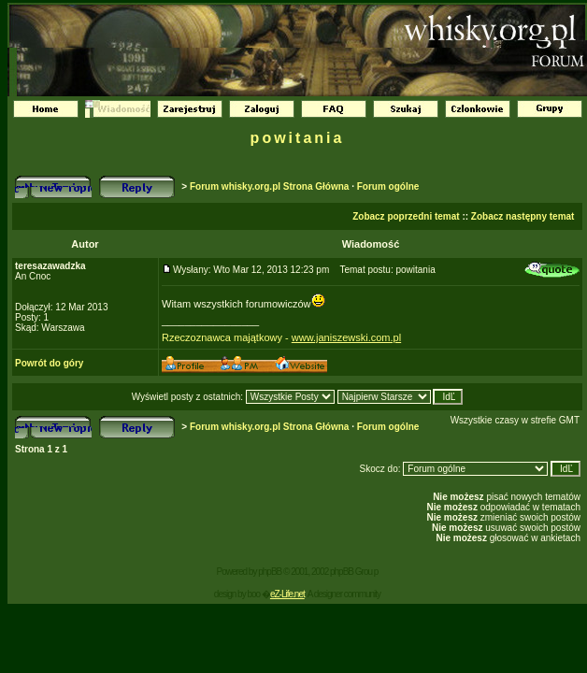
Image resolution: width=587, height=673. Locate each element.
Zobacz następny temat (523, 216)
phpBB (269, 571)
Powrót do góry (49, 363)
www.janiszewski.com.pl (346, 337)
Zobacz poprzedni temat (405, 216)
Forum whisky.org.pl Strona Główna (269, 186)
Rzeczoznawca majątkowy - (227, 337)
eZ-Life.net (287, 594)
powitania (298, 138)
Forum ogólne (388, 186)
